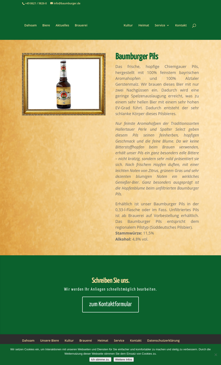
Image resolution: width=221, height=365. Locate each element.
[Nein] (215, 354)
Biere (46, 25)
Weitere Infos (123, 359)
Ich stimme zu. (100, 359)
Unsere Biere (49, 340)
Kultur (128, 25)
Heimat (143, 25)
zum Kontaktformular (110, 304)
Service (160, 25)
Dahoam (30, 25)
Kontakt (181, 25)
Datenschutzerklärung (163, 340)
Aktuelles (62, 25)
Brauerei (81, 25)
